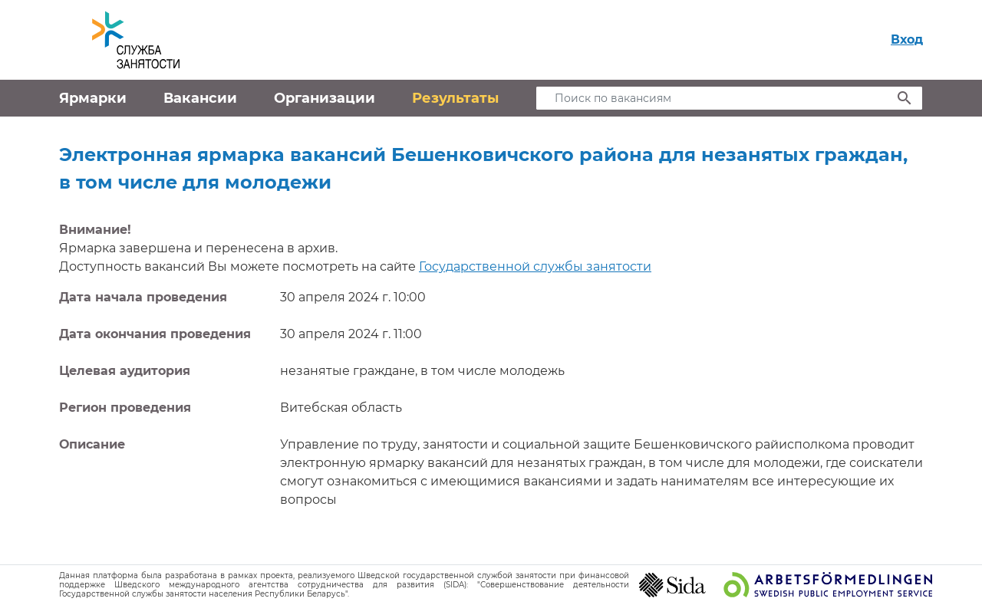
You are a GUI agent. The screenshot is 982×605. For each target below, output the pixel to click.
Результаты (455, 98)
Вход (907, 39)
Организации (324, 98)
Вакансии (200, 98)
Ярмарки (93, 98)
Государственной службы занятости (535, 266)
